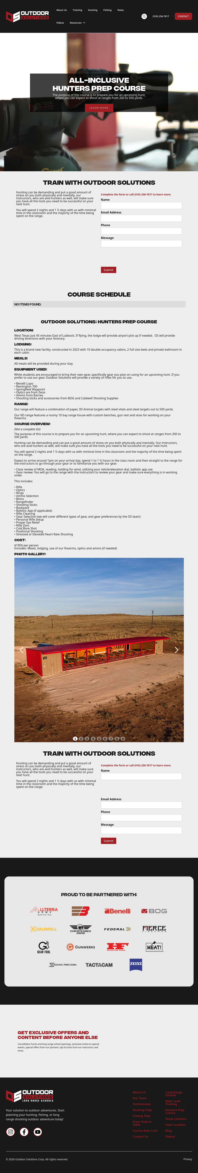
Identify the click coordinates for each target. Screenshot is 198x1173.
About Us (61, 10)
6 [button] (105, 738)
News (121, 10)
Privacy (187, 1159)
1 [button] (75, 738)
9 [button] (123, 738)
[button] (78, 21)
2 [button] (81, 738)
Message (107, 237)
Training (77, 10)
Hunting (92, 10)
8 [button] (117, 738)
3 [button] (87, 738)
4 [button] (93, 738)
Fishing (107, 10)
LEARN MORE (99, 107)
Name (105, 199)
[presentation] (129, 256)
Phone (105, 225)
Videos (60, 22)
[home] (27, 16)
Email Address (111, 212)
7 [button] (111, 738)
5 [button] (99, 738)
